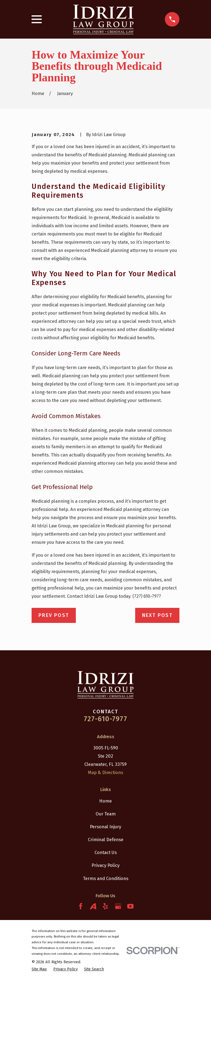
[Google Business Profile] (118, 983)
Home (105, 878)
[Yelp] (105, 983)
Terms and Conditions (105, 955)
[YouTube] (130, 983)
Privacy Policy (105, 942)
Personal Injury (105, 903)
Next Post (157, 692)
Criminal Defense (105, 916)
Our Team (106, 890)
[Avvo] (93, 983)
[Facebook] (80, 983)
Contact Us (106, 929)
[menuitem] (39, 1046)
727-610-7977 (105, 796)
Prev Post (53, 692)
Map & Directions (105, 849)
